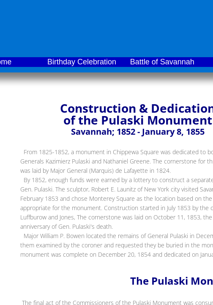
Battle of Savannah (162, 62)
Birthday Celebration (81, 62)
